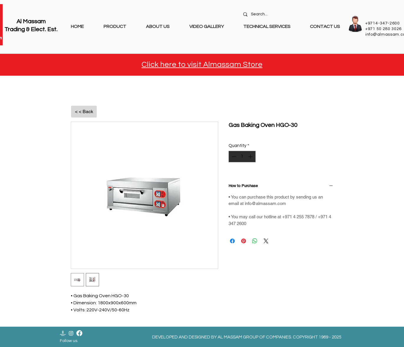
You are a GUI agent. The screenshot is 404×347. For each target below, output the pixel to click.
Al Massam (31, 21)
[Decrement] (233, 156)
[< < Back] (84, 112)
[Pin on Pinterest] (243, 240)
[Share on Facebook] (232, 240)
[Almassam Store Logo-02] (63, 333)
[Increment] (251, 156)
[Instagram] (71, 333)
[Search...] (292, 14)
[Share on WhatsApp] (254, 240)
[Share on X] (266, 240)
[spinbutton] (242, 156)
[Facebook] (79, 333)
